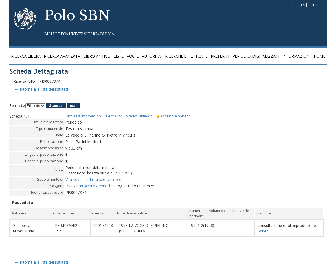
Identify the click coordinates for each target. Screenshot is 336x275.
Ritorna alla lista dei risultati (41, 89)
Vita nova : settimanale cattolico (93, 179)
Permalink (114, 116)
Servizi (263, 230)
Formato (17, 105)
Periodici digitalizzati (255, 56)
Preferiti (220, 56)
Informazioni (296, 56)
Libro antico (97, 56)
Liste (119, 56)
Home (319, 56)
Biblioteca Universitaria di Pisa (79, 34)
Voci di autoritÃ (144, 56)
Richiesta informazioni (84, 116)
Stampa (56, 105)
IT (292, 5)
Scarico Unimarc (139, 116)
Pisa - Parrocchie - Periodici (89, 185)
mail (74, 105)
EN (303, 5)
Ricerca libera (26, 56)
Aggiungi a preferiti (173, 116)
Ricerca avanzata (62, 56)
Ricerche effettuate (186, 56)
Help (314, 5)
